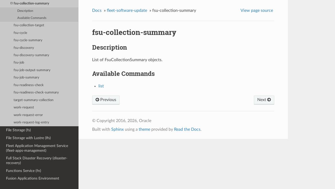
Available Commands (31, 18)
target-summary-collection (33, 100)
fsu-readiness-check (29, 85)
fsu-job (19, 62)
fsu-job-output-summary (32, 70)
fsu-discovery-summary (31, 55)
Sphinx (117, 129)
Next (264, 100)
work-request (24, 107)
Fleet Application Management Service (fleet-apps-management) (37, 148)
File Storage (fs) (18, 130)
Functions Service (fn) (23, 171)
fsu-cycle (20, 33)
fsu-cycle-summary (28, 40)
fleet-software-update (127, 10)
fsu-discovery (24, 48)
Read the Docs (187, 129)
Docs (97, 10)
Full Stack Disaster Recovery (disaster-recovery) (36, 160)
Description (25, 10)
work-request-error (28, 115)
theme (144, 129)
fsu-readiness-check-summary (36, 92)
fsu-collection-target (29, 25)
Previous (106, 100)
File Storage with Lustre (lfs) (28, 138)
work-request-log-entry (31, 122)
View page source (257, 10)
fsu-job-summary (26, 77)
